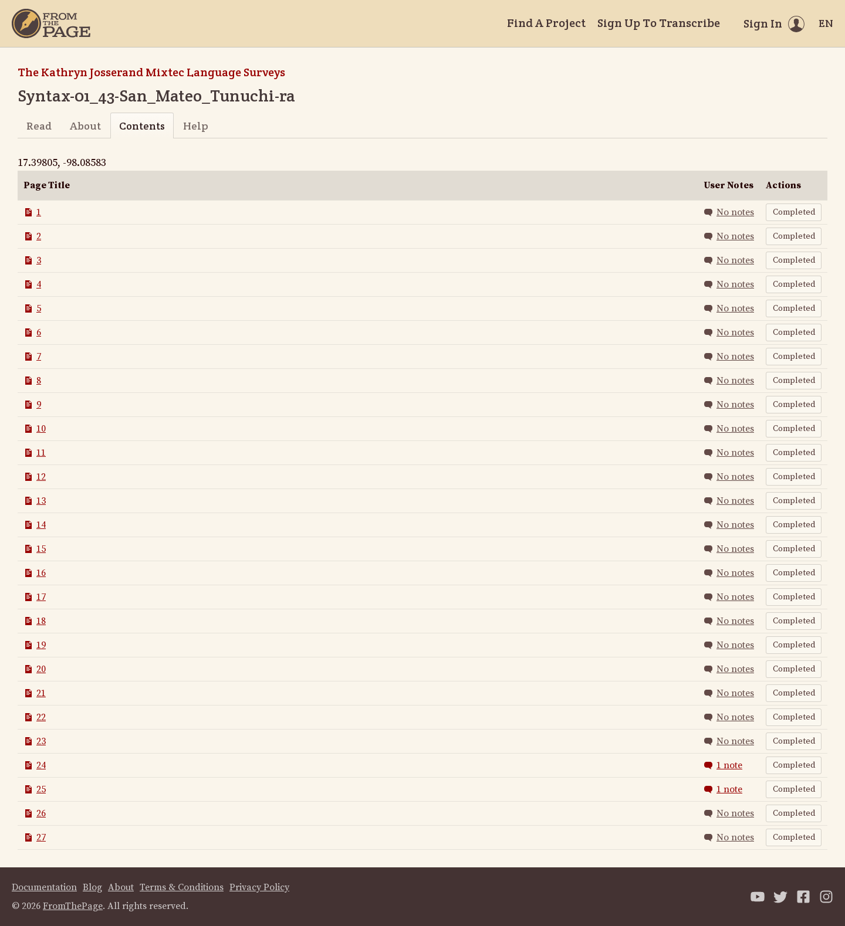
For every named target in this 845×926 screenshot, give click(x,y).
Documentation (44, 887)
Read (39, 126)
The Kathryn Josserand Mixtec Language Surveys (151, 72)
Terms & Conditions (182, 887)
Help (195, 126)
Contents (142, 126)
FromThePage (73, 906)
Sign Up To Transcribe (658, 22)
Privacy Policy (259, 887)
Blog (92, 887)
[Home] (51, 23)
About (85, 126)
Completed (794, 212)
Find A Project (546, 22)
